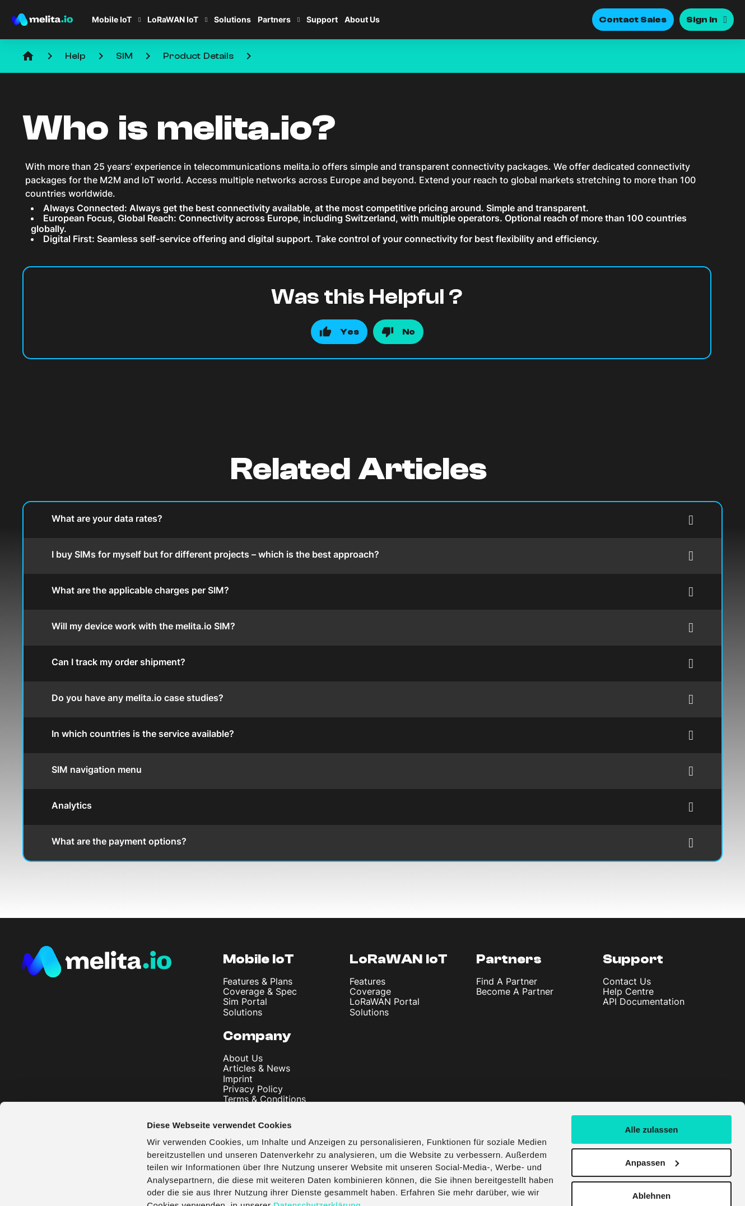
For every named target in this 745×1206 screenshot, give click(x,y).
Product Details (198, 56)
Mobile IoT (112, 19)
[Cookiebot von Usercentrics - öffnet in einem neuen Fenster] (73, 1184)
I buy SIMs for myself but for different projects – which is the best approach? (372, 556)
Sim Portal (245, 1001)
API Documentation (644, 1001)
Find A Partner (506, 981)
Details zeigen (175, 1184)
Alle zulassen (651, 1078)
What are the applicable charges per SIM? (372, 592)
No (408, 332)
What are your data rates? (372, 520)
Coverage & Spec (260, 991)
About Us (362, 19)
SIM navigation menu (372, 771)
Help (75, 56)
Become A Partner (514, 991)
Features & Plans (257, 981)
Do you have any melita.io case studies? (372, 699)
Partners (274, 19)
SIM (124, 56)
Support (322, 19)
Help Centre (628, 991)
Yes (349, 332)
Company (257, 1035)
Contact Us (627, 981)
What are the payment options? (372, 843)
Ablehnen (651, 1143)
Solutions (232, 19)
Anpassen (652, 1111)
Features (367, 981)
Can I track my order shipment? (372, 663)
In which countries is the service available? (372, 735)
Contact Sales (633, 20)
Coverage (370, 991)
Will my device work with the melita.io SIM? (372, 627)
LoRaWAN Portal (385, 1001)
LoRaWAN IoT (172, 19)
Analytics (372, 807)
